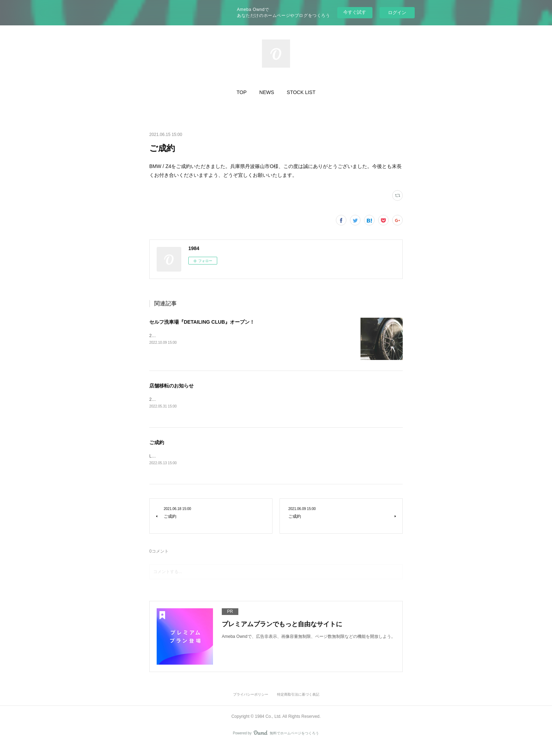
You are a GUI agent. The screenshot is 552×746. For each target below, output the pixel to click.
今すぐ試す (354, 12)
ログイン (397, 12)
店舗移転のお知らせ (171, 385)
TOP (242, 92)
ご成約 (156, 443)
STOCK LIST (301, 92)
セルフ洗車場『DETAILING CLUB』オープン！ (202, 322)
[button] (242, 92)
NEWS (266, 92)
